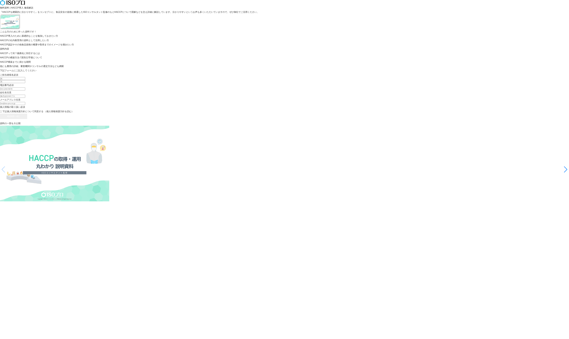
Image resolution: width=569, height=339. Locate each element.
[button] (566, 169)
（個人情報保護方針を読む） (59, 111)
